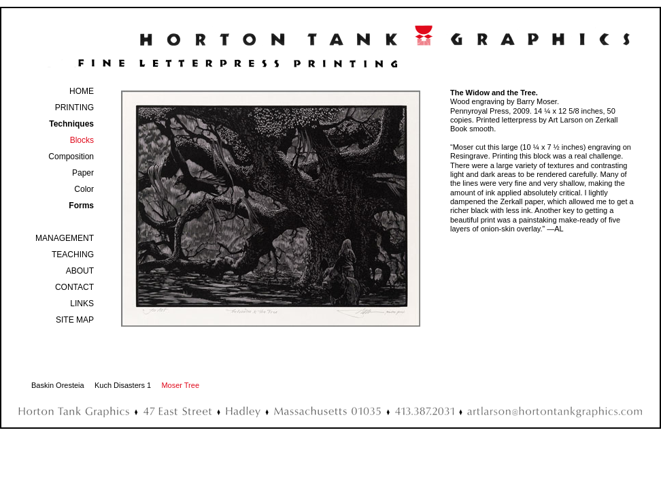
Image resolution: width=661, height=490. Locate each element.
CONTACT (74, 287)
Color (84, 189)
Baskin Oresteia (57, 385)
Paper (83, 173)
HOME (81, 91)
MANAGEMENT (64, 238)
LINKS (82, 303)
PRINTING (74, 107)
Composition (71, 156)
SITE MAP (75, 320)
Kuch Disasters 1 (123, 385)
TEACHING (73, 254)
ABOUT (80, 271)
